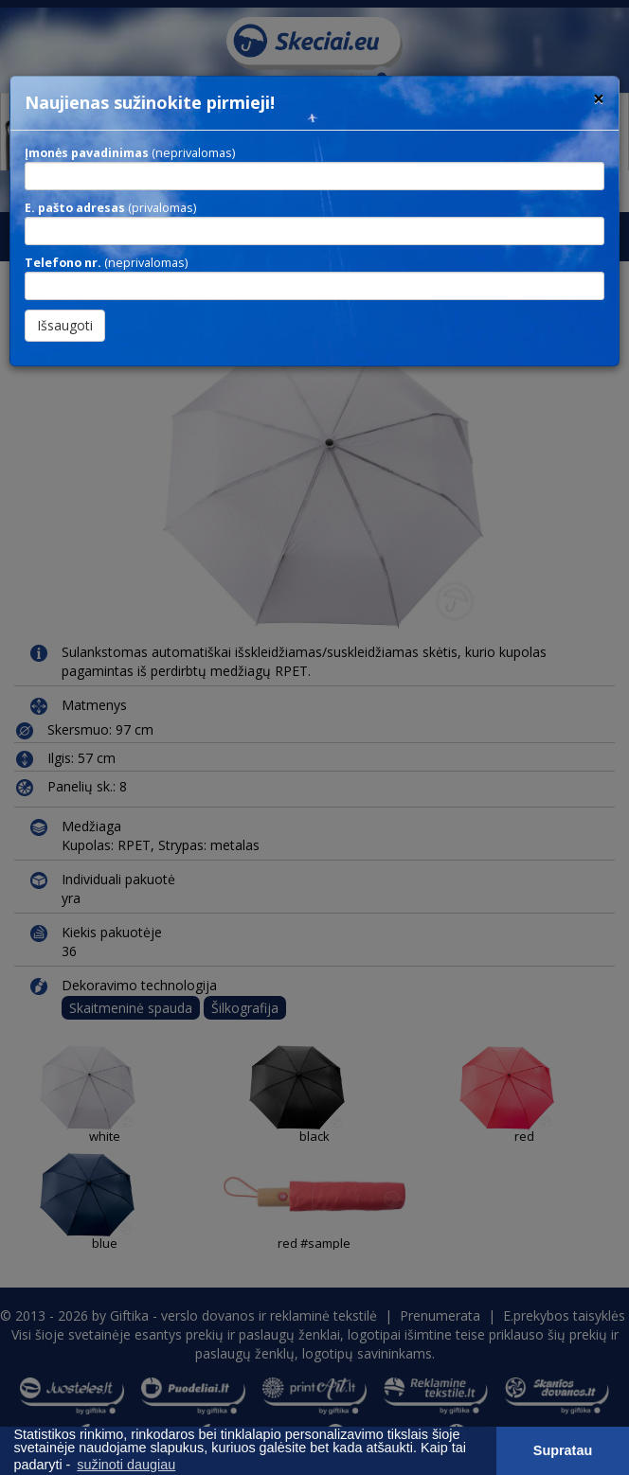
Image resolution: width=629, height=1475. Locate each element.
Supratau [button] (562, 1450)
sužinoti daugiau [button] (126, 1464)
